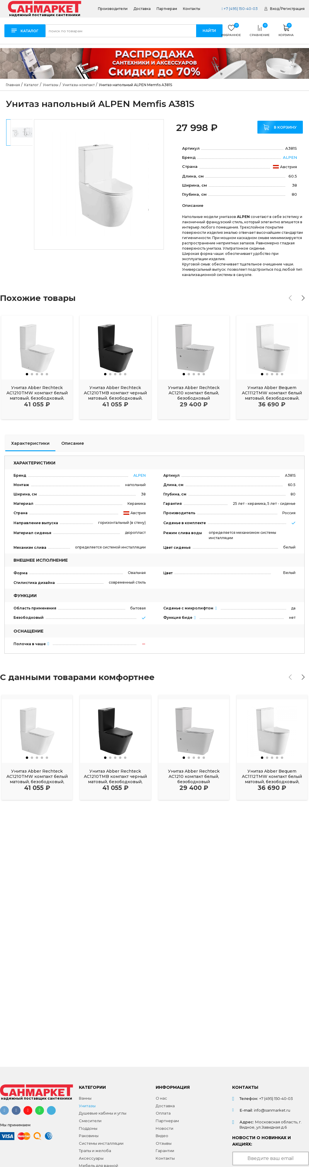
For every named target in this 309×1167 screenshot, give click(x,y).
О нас (161, 1098)
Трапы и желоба (95, 1150)
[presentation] (290, 298)
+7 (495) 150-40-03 (240, 8)
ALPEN (290, 157)
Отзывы (164, 1143)
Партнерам (167, 9)
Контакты (191, 9)
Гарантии (165, 1150)
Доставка (142, 9)
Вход (274, 8)
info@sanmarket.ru (272, 1110)
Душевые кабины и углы (102, 1113)
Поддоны (88, 1128)
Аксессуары (91, 1158)
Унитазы (87, 1105)
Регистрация (293, 8)
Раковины (89, 1135)
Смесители (90, 1120)
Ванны (85, 1098)
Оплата (163, 1113)
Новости (164, 1128)
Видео (162, 1135)
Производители (113, 9)
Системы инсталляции (101, 1143)
